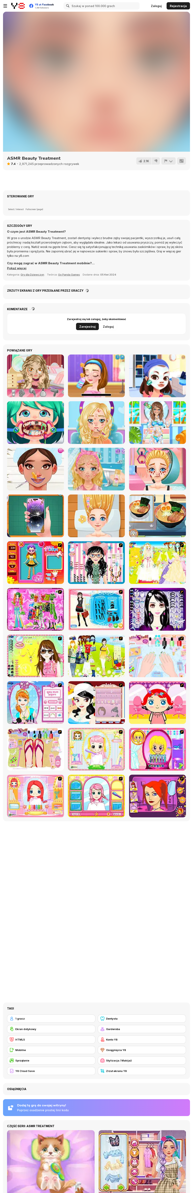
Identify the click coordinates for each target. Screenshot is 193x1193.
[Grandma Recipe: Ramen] (157, 515)
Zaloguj (156, 6)
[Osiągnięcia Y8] (142, 1050)
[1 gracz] (51, 1019)
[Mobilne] (51, 1050)
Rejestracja (178, 6)
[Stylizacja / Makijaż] (142, 1060)
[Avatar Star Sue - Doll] (35, 562)
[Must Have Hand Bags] (96, 655)
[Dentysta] (142, 1019)
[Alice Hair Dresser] (96, 749)
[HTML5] (51, 1039)
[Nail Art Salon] (157, 655)
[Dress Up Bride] (157, 562)
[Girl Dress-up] (96, 702)
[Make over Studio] (96, 796)
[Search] (67, 5)
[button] (17, 268)
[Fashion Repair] (35, 515)
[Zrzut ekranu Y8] (142, 1071)
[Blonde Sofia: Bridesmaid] (96, 469)
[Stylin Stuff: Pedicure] (35, 749)
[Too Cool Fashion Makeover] (157, 796)
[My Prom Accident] (35, 375)
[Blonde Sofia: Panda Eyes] (157, 469)
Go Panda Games (69, 274)
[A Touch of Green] (35, 609)
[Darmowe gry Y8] (18, 6)
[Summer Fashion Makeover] (157, 422)
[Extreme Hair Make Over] (157, 749)
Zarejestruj (87, 326)
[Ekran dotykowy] (51, 1029)
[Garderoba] (142, 1029)
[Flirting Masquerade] (157, 375)
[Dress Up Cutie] (96, 562)
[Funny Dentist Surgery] (35, 422)
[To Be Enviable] (35, 655)
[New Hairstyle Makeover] (35, 796)
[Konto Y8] (142, 1039)
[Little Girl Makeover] (157, 702)
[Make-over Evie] (35, 702)
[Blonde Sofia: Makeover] (96, 422)
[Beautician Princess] (35, 469)
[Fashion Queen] (96, 609)
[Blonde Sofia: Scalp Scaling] (96, 515)
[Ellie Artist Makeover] (96, 375)
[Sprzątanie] (51, 1060)
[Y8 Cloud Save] (51, 1071)
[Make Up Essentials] (157, 609)
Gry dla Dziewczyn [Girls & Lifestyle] (32, 274)
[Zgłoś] (168, 161)
